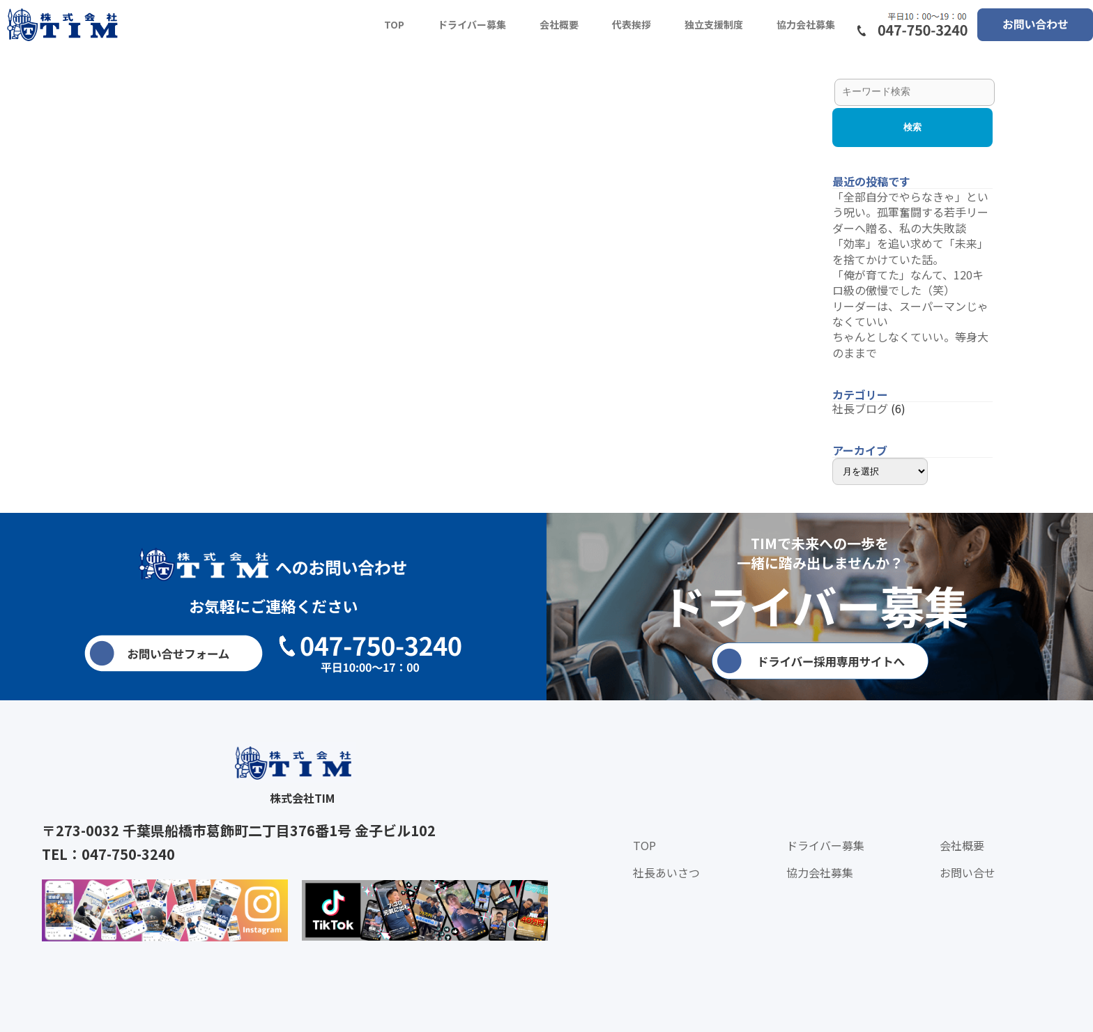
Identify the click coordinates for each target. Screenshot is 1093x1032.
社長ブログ (860, 408)
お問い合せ (967, 872)
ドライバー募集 (472, 24)
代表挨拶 (631, 24)
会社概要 (559, 24)
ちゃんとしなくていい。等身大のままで (910, 344)
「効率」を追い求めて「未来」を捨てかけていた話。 (910, 251)
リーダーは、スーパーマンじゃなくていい (910, 314)
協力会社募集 (806, 24)
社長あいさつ (666, 872)
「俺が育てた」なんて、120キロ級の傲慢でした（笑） (908, 282)
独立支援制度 (714, 24)
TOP (394, 24)
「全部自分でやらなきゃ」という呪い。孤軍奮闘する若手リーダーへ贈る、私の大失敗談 (910, 212)
